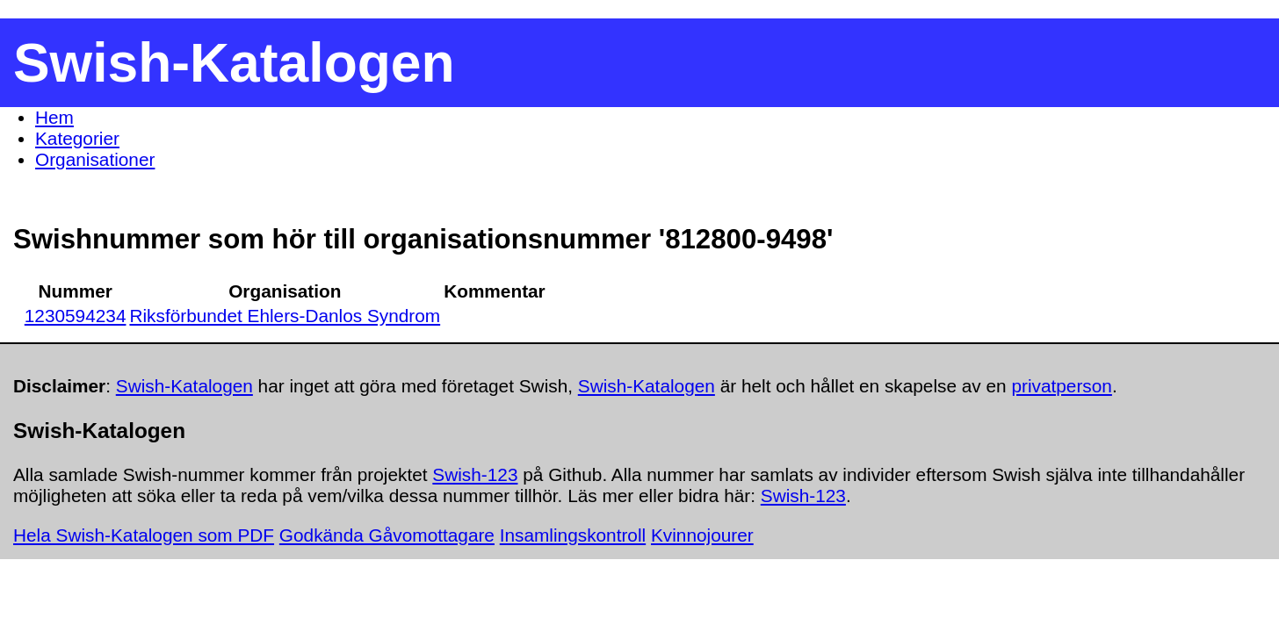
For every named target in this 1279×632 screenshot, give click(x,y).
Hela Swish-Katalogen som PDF (143, 535)
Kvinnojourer (702, 535)
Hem (54, 117)
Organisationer (95, 159)
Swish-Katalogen (184, 386)
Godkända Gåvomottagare (387, 535)
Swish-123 (474, 474)
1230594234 (75, 315)
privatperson (1061, 386)
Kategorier (77, 138)
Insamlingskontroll (573, 535)
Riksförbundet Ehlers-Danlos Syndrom (284, 315)
